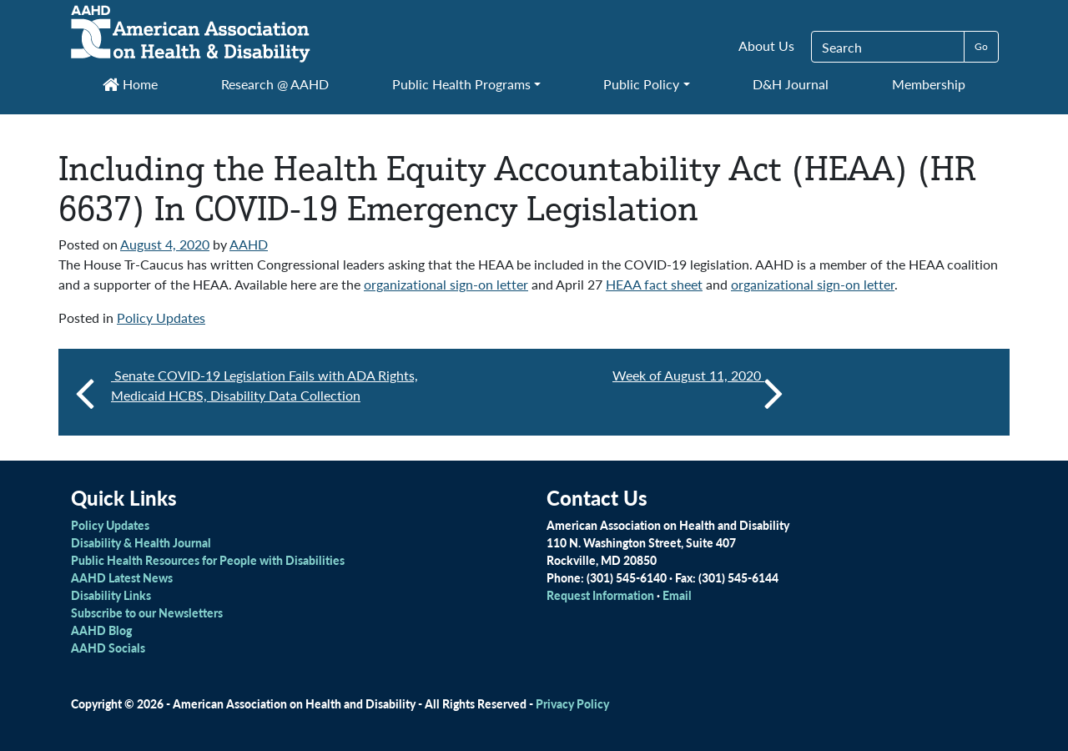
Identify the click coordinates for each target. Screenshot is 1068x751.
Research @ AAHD (275, 83)
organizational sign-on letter (446, 284)
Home (130, 83)
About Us (766, 45)
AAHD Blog (101, 630)
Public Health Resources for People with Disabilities (208, 560)
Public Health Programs (461, 83)
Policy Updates (161, 317)
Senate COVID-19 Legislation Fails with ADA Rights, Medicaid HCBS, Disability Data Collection (264, 385)
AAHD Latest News (122, 577)
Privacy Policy (572, 703)
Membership (928, 83)
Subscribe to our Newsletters (147, 612)
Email (677, 595)
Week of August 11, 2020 (697, 392)
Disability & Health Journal (141, 542)
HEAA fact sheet (654, 284)
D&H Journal (791, 83)
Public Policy (641, 83)
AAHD (248, 244)
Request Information (600, 595)
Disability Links (111, 595)
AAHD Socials (108, 647)
